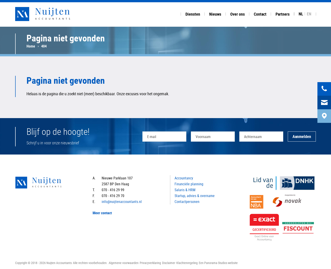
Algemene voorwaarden (124, 263)
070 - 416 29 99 (113, 189)
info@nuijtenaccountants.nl (122, 201)
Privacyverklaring (150, 263)
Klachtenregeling (187, 263)
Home (30, 46)
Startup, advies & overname (195, 195)
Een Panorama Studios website (218, 263)
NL (301, 14)
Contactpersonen (187, 201)
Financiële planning (189, 183)
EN (309, 14)
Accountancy (184, 178)
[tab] (193, 13)
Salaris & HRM (185, 189)
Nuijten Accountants (51, 14)
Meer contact (102, 212)
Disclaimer (168, 263)
